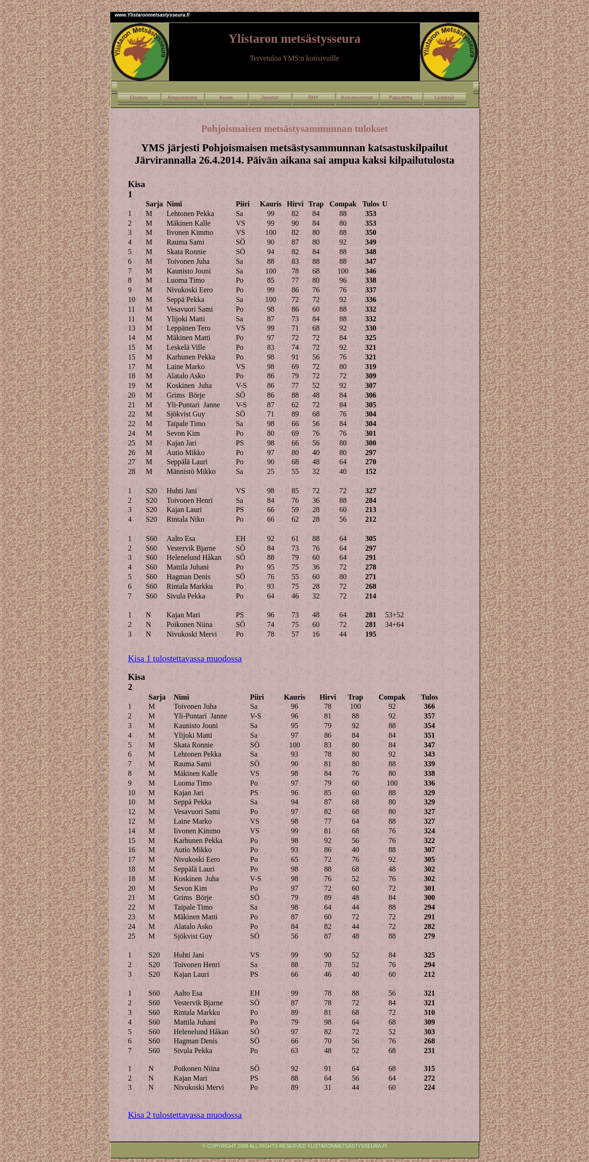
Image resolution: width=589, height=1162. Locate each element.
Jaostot (269, 97)
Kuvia (225, 97)
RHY (313, 97)
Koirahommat (357, 97)
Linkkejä (444, 97)
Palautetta (401, 97)
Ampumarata (182, 97)
